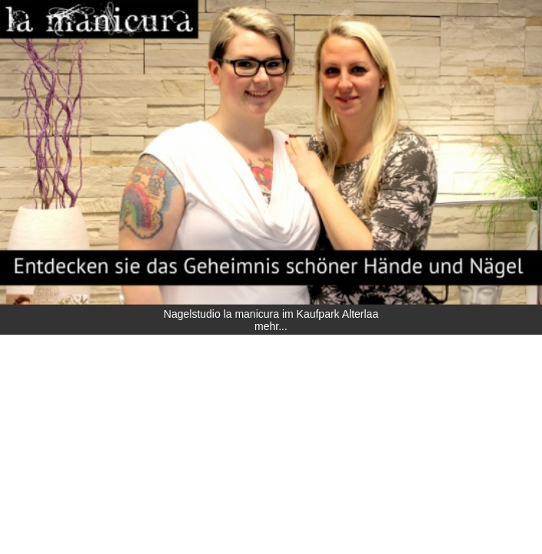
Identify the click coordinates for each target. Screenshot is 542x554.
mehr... (271, 326)
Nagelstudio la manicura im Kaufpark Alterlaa (271, 314)
